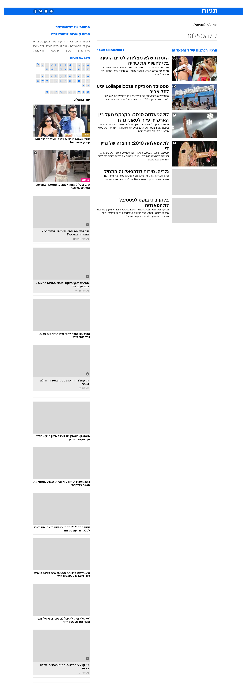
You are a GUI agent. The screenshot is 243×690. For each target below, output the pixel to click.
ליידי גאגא (35, 46)
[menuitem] (186, 4)
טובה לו (60, 46)
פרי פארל (34, 50)
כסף (141, 3)
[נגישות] (5, 4)
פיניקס (51, 50)
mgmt (83, 41)
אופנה (78, 3)
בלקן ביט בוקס (37, 41)
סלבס (151, 3)
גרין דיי (82, 46)
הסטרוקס (71, 46)
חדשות (188, 3)
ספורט (176, 3)
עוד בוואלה (78, 100)
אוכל (131, 3)
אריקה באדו (70, 41)
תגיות (210, 24)
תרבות (163, 3)
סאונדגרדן (80, 50)
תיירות (106, 3)
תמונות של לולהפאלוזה (69, 27)
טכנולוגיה (92, 3)
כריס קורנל (48, 46)
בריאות (119, 3)
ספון (64, 50)
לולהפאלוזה (194, 24)
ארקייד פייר (55, 41)
